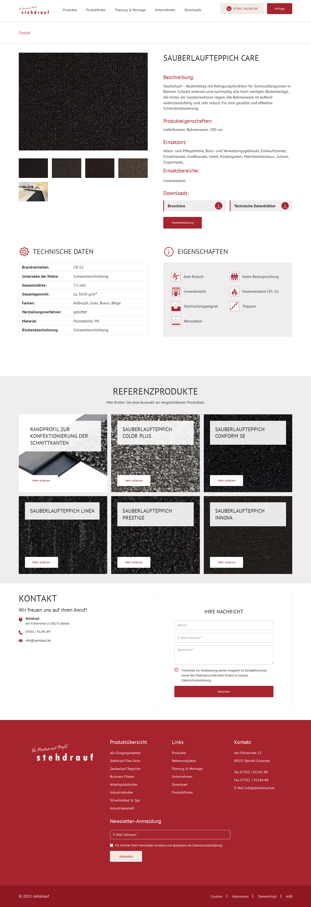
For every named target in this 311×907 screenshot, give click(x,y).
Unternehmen (165, 10)
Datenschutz (267, 896)
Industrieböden (121, 792)
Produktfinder (182, 792)
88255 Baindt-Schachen (252, 761)
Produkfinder (96, 10)
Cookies (217, 896)
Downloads (193, 10)
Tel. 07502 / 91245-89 (251, 772)
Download (179, 784)
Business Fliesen (122, 776)
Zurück (24, 32)
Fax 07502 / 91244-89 (251, 780)
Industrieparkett (122, 808)
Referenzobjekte (184, 761)
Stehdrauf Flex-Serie (125, 761)
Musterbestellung (182, 222)
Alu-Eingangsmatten (125, 753)
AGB (289, 896)
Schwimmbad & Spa (125, 800)
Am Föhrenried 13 (247, 753)
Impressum (240, 896)
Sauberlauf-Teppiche (125, 768)
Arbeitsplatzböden (124, 784)
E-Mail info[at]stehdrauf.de (254, 788)
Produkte (70, 10)
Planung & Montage (130, 10)
